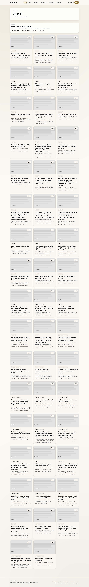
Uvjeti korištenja (68, 583)
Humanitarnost (52, 2)
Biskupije (36, 2)
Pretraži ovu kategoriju (16, 30)
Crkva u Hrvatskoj (40, 304)
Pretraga (59, 2)
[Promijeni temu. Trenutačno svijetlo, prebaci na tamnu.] (70, 2)
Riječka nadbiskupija (16, 493)
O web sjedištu (76, 583)
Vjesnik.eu (13, 2)
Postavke (71, 581)
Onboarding (65, 581)
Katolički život (44, 2)
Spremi (29, 37)
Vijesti (25, 2)
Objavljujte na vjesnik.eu (57, 581)
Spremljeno (76, 581)
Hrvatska (61, 461)
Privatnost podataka (59, 583)
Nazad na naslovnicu (26, 30)
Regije (30, 2)
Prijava (76, 2)
